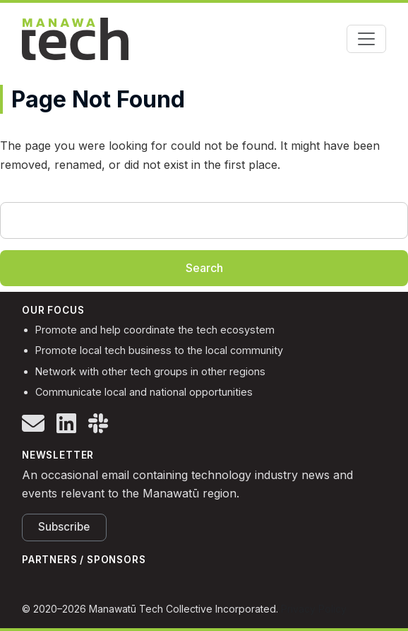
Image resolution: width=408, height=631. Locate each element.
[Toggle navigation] (366, 39)
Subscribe (64, 526)
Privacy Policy (314, 609)
